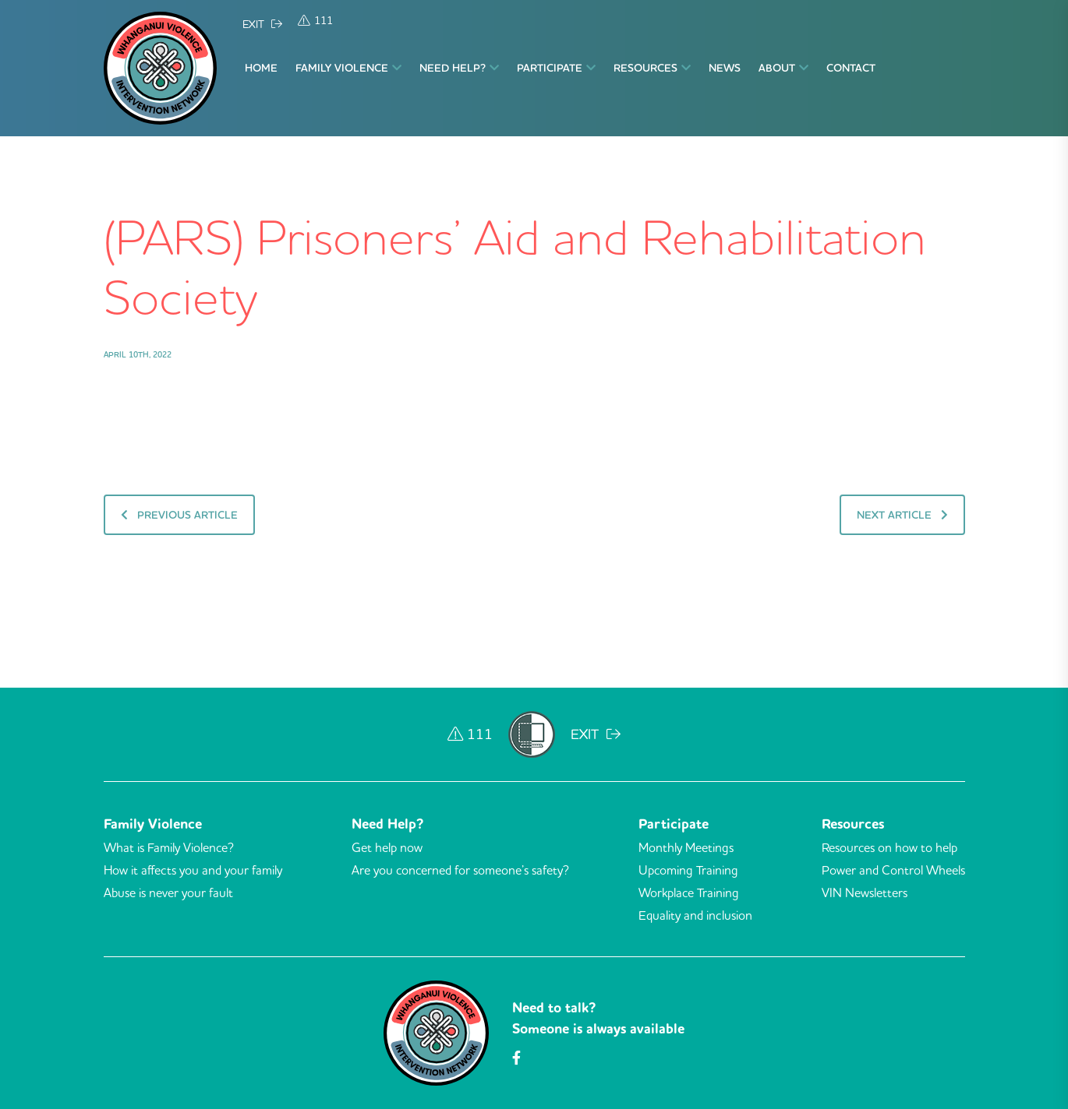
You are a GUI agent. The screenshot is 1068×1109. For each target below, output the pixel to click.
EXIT (262, 24)
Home (261, 68)
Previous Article (179, 515)
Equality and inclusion (695, 915)
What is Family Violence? (169, 847)
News (725, 68)
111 (315, 20)
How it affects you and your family (193, 870)
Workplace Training (688, 892)
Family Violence (348, 68)
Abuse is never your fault (168, 892)
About (783, 68)
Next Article (902, 515)
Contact (850, 68)
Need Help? (459, 68)
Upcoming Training (688, 870)
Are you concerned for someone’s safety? (460, 870)
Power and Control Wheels (893, 870)
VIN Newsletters (864, 892)
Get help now (387, 847)
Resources (652, 68)
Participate (556, 68)
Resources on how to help (889, 847)
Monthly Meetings (686, 847)
